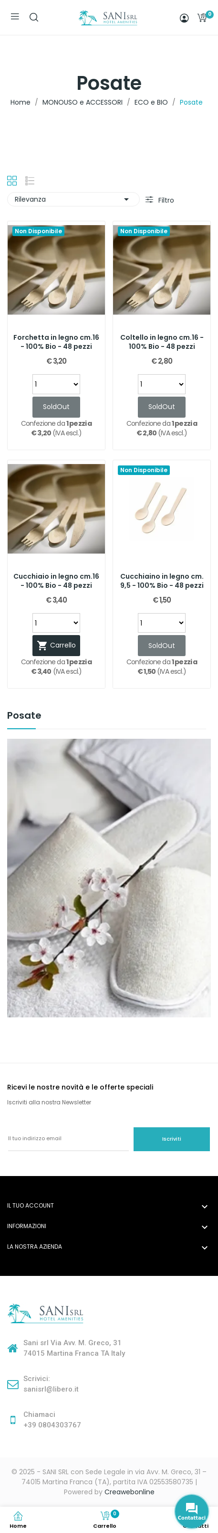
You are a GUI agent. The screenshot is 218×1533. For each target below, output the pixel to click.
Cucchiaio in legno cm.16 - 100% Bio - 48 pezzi (56, 581)
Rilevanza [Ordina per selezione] (73, 199)
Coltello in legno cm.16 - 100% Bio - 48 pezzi (162, 342)
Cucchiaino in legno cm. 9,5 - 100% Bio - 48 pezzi (162, 581)
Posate (24, 716)
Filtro (165, 200)
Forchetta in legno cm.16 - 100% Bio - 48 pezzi (56, 342)
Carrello (56, 645)
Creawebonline (129, 1492)
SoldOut (56, 406)
